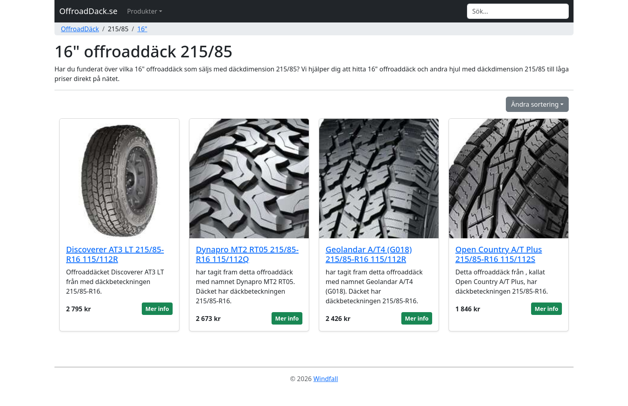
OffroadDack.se (88, 11)
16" (142, 28)
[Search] (518, 11)
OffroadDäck (80, 28)
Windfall (325, 378)
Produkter (142, 11)
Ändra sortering (535, 104)
